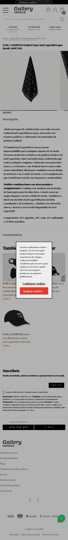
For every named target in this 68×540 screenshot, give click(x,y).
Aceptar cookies (32, 291)
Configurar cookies (34, 283)
